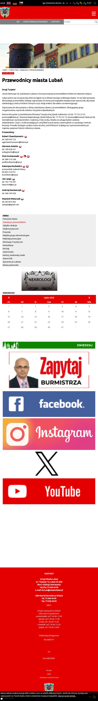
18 (76, 317)
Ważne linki (8, 258)
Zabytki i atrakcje (10, 225)
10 (62, 311)
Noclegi (6, 249)
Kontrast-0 (77, 3)
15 (35, 317)
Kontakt (55, 22)
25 (76, 322)
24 (62, 322)
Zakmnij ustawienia (95, 3)
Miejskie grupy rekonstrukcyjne (16, 235)
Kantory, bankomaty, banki (14, 255)
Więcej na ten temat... (67, 696)
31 (62, 327)
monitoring (29, 22)
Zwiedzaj (48, 345)
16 (49, 317)
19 (89, 317)
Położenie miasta (10, 219)
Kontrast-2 (84, 3)
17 (62, 317)
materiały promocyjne (49, 677)
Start (4, 70)
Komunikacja (8, 245)
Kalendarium (41, 22)
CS (21, 3)
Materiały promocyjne (12, 239)
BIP (18, 22)
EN (8, 3)
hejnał (49, 670)
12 (89, 311)
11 (76, 311)
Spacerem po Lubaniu (12, 262)
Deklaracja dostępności (49, 635)
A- (70, 3)
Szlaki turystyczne (11, 229)
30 (49, 327)
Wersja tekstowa (89, 3)
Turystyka (13, 70)
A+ (63, 3)
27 (9, 327)
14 (22, 317)
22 (35, 322)
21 (22, 322)
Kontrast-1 (81, 3)
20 (9, 322)
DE (15, 3)
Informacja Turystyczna (13, 242)
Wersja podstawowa (74, 3)
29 (35, 327)
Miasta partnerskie (11, 265)
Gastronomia (8, 252)
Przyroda (6, 232)
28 (22, 327)
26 (89, 322)
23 (49, 322)
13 (9, 317)
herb (49, 674)
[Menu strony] (94, 14)
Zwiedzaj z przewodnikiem (32, 70)
